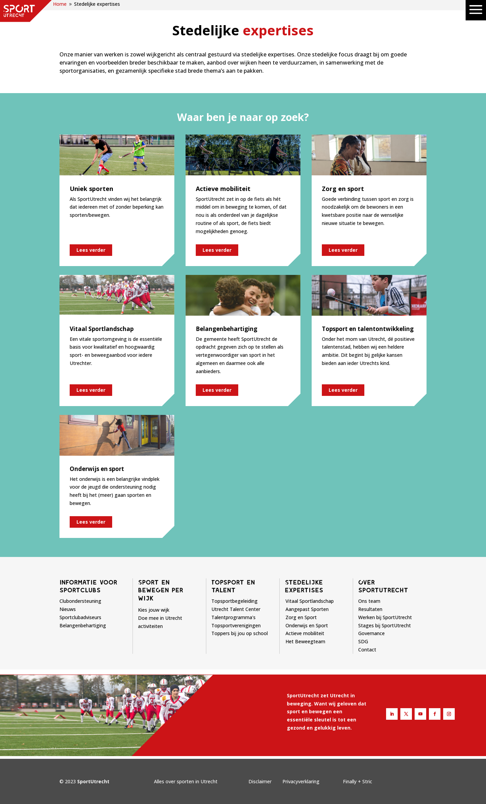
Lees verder (90, 250)
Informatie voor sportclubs (88, 586)
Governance (371, 633)
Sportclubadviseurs (80, 617)
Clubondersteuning (80, 601)
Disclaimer (260, 781)
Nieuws (67, 609)
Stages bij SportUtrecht (384, 625)
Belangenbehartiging (82, 625)
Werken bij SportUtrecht (385, 617)
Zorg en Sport (301, 617)
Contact (367, 649)
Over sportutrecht (383, 586)
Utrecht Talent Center (235, 609)
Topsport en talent (233, 586)
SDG (363, 641)
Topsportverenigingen (236, 625)
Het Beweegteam (305, 641)
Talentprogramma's (233, 617)
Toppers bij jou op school (239, 633)
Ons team (369, 601)
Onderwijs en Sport (306, 625)
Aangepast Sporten (307, 609)
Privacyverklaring (300, 781)
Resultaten (370, 609)
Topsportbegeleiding (234, 601)
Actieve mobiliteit (304, 633)
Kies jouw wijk (153, 610)
